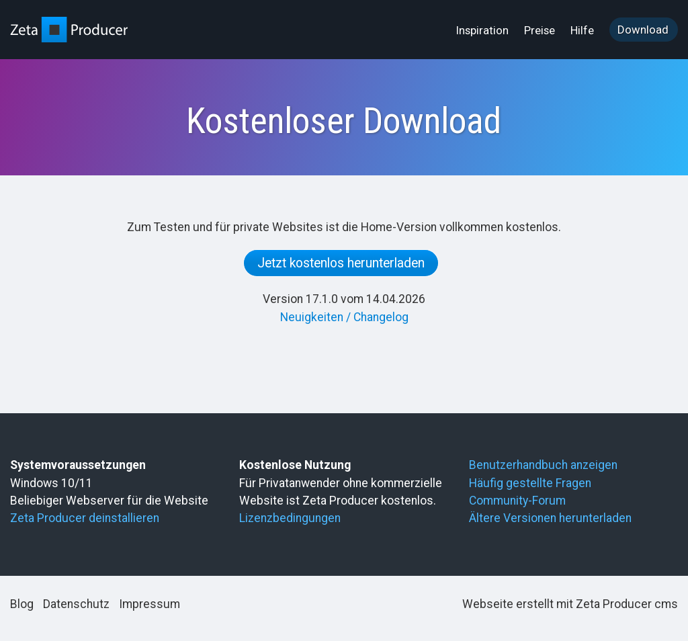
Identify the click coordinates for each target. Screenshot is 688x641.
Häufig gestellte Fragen (530, 483)
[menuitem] (483, 30)
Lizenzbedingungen (290, 518)
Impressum (149, 604)
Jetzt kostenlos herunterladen (341, 263)
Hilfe (582, 30)
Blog (22, 604)
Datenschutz (76, 604)
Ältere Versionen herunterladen (550, 518)
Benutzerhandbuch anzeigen (543, 465)
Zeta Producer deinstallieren (84, 518)
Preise (539, 30)
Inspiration (482, 30)
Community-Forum (517, 500)
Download (643, 29)
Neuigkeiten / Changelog (344, 317)
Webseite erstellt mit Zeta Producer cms (570, 604)
